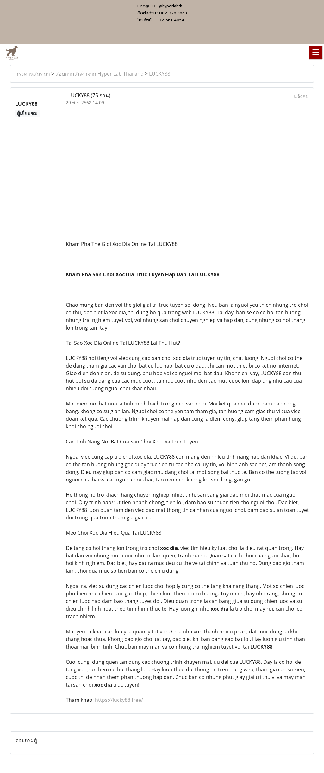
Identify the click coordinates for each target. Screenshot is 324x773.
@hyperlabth (170, 6)
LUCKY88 (159, 73)
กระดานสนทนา (32, 73)
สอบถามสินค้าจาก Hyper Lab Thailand (99, 73)
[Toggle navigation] (316, 53)
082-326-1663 (173, 13)
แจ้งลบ (301, 96)
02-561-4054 (171, 20)
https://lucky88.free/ (119, 699)
